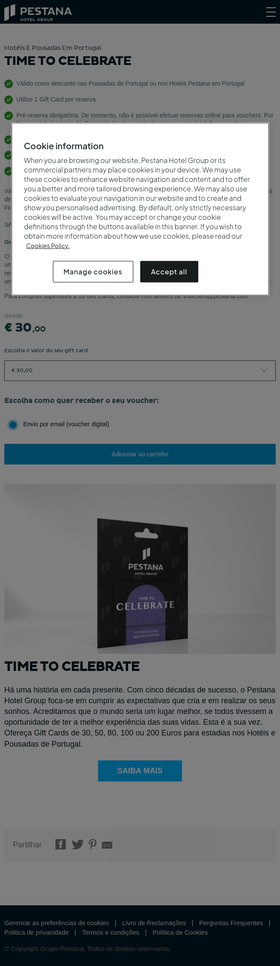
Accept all (169, 271)
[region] (140, 209)
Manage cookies (93, 271)
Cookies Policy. (48, 245)
